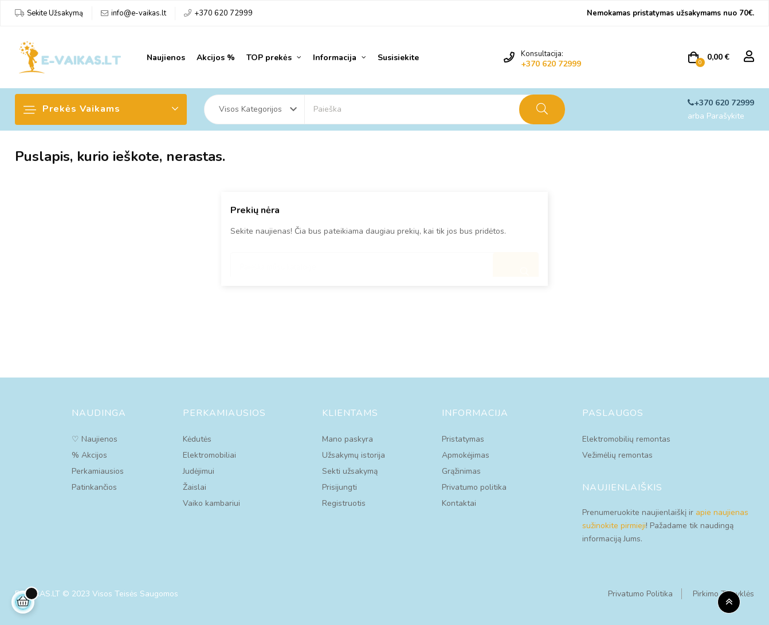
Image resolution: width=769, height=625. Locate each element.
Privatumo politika (474, 487)
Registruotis (344, 503)
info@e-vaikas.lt (138, 13)
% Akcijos (89, 455)
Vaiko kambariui (211, 503)
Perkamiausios (98, 471)
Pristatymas (463, 439)
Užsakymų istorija (353, 455)
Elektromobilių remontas (626, 439)
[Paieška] (384, 261)
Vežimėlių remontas (617, 455)
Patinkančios (94, 487)
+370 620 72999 (223, 13)
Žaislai (194, 487)
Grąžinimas (461, 471)
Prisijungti (339, 487)
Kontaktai (459, 503)
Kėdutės (197, 439)
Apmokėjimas (465, 455)
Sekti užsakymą (350, 471)
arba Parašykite (716, 116)
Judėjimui (198, 471)
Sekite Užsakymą (55, 13)
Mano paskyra (347, 439)
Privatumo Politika (640, 593)
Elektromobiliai (209, 455)
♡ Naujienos (94, 439)
